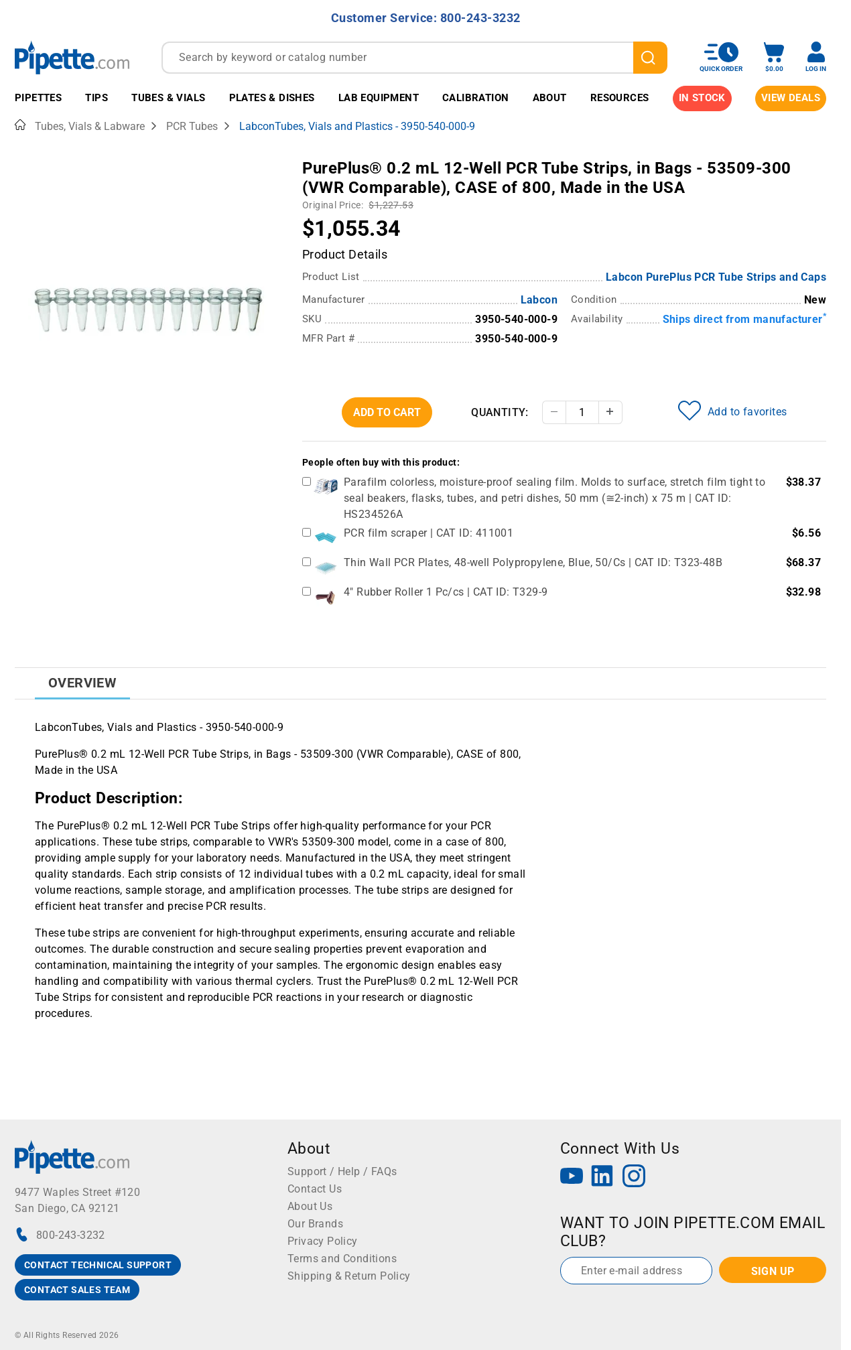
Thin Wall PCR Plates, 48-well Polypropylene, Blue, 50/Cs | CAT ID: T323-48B (533, 562)
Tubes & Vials (168, 98)
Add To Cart (387, 412)
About (550, 98)
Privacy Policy (322, 1241)
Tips (96, 98)
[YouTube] (571, 1177)
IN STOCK (702, 98)
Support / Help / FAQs (342, 1171)
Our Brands (315, 1223)
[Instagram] (634, 1177)
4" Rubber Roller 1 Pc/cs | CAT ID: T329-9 (445, 592)
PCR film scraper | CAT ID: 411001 (428, 533)
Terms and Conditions (342, 1258)
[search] (650, 58)
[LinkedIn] (602, 1177)
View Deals (790, 98)
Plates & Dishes (272, 98)
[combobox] (414, 58)
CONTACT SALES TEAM (77, 1289)
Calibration (475, 98)
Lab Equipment (378, 98)
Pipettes (38, 98)
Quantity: (500, 412)
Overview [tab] (82, 683)
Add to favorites (732, 411)
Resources (619, 98)
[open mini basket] (774, 57)
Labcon (539, 299)
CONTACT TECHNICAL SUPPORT (98, 1265)
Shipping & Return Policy (349, 1276)
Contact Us (314, 1189)
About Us (309, 1206)
